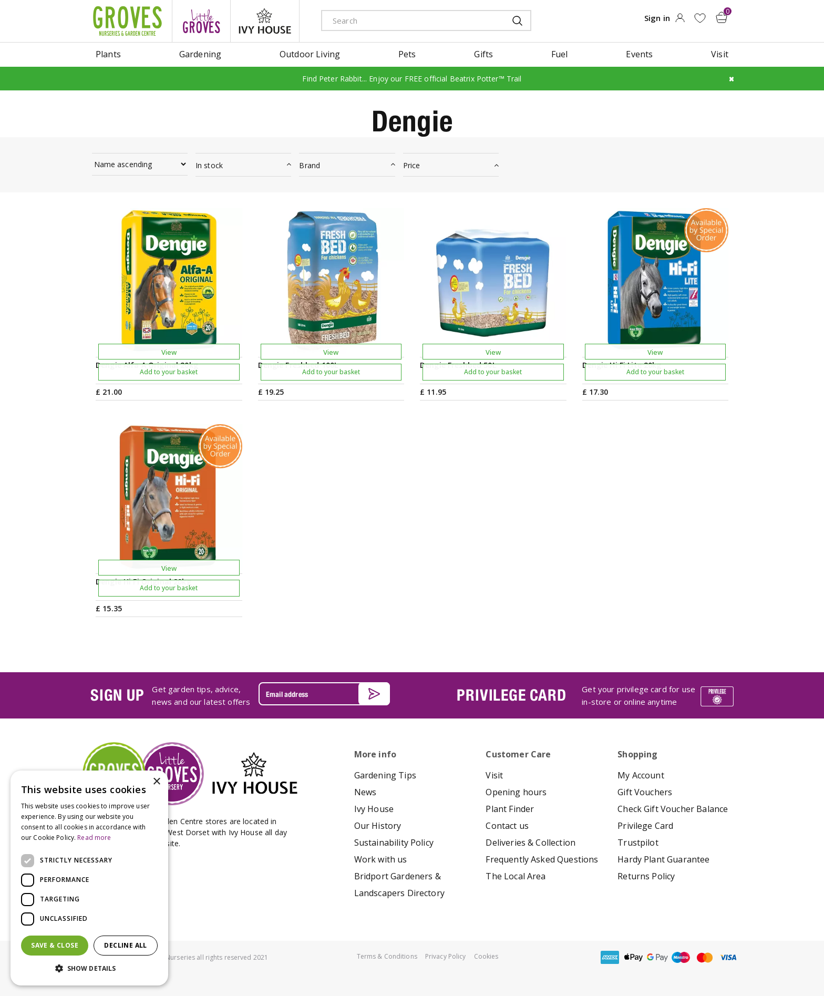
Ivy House (374, 809)
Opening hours (516, 792)
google (657, 957)
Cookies (486, 956)
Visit (494, 775)
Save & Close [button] (54, 945)
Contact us (507, 825)
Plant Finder (510, 809)
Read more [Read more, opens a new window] (94, 837)
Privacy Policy (445, 956)
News (365, 792)
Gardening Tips (385, 775)
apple (633, 957)
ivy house (265, 21)
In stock (209, 165)
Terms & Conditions (387, 956)
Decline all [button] (125, 945)
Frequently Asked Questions (542, 859)
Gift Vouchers (644, 792)
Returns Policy (646, 876)
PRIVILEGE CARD (511, 694)
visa (728, 957)
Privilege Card (645, 825)
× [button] (156, 782)
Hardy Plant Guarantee (663, 859)
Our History (377, 825)
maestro (681, 957)
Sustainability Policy (394, 842)
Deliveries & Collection (530, 842)
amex (610, 957)
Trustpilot (637, 842)
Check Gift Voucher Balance (672, 809)
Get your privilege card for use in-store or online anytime (638, 695)
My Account (640, 775)
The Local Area (515, 876)
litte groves (201, 21)
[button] (89, 968)
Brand (309, 165)
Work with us (380, 859)
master (704, 957)
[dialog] (89, 878)
